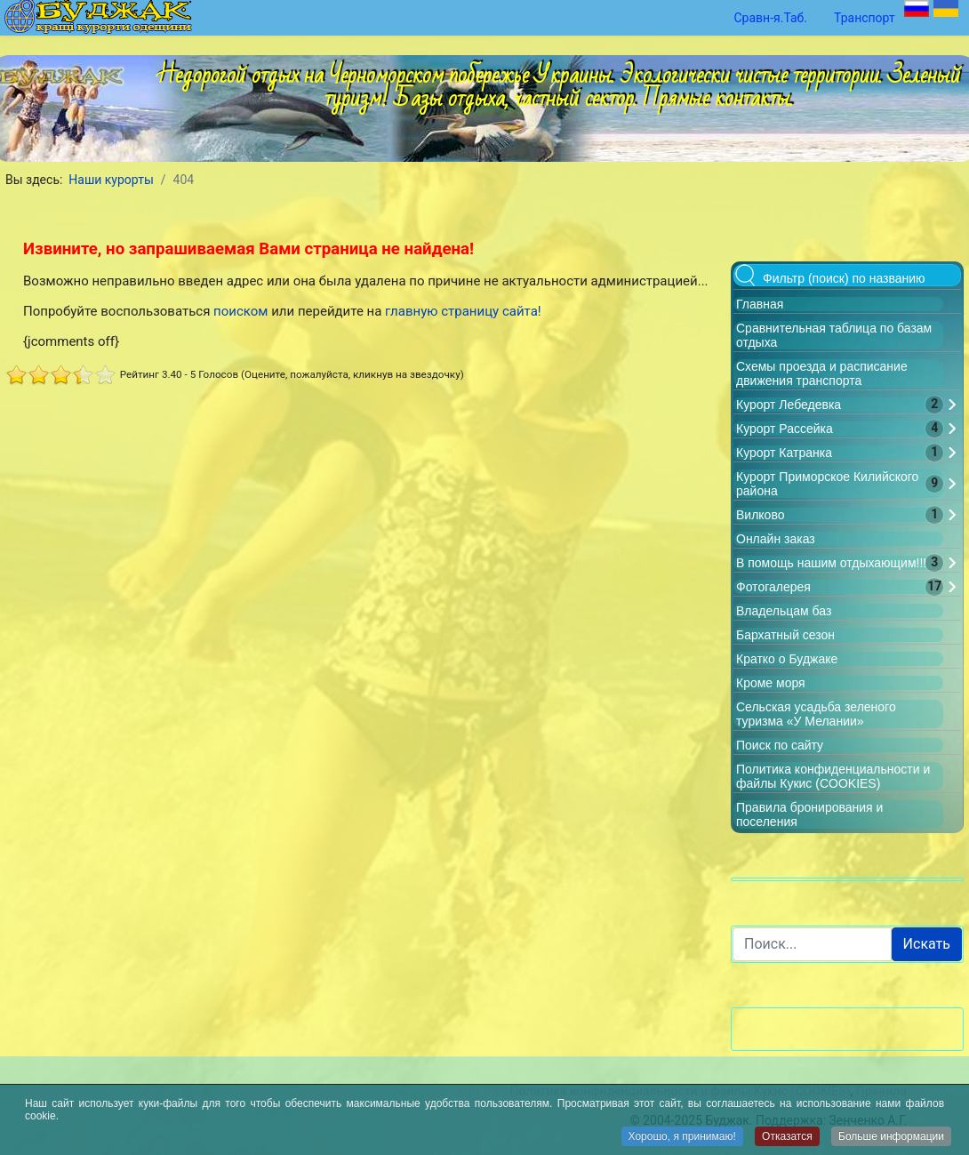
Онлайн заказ (775, 539)
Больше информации (891, 1138)
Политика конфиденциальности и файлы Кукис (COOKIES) (833, 776)
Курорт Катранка (784, 452)
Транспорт (864, 18)
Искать (926, 943)
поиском (240, 311)
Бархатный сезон (785, 635)
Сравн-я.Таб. (771, 18)
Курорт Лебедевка (788, 404)
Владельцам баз (783, 611)
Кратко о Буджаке (786, 659)
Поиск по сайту (779, 745)
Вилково (760, 515)
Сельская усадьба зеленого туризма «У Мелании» (816, 714)
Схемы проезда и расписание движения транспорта (822, 373)
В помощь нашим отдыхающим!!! (831, 563)
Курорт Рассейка (784, 428)
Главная (759, 304)
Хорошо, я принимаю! (682, 1138)
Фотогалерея (773, 587)
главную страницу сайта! (463, 311)
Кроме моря (770, 683)
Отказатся (787, 1138)
